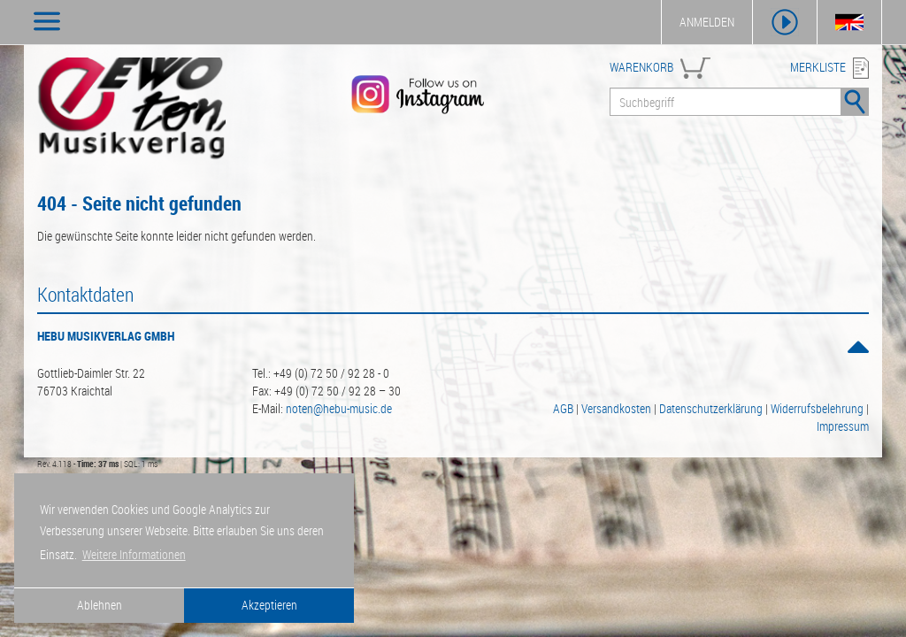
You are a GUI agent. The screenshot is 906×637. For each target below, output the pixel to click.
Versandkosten (616, 408)
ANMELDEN (707, 21)
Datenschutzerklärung (711, 408)
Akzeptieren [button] (269, 604)
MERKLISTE (818, 66)
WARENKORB (641, 66)
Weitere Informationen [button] (134, 554)
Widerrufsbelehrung (817, 408)
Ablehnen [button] (99, 604)
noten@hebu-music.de (339, 408)
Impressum (843, 426)
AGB (563, 408)
